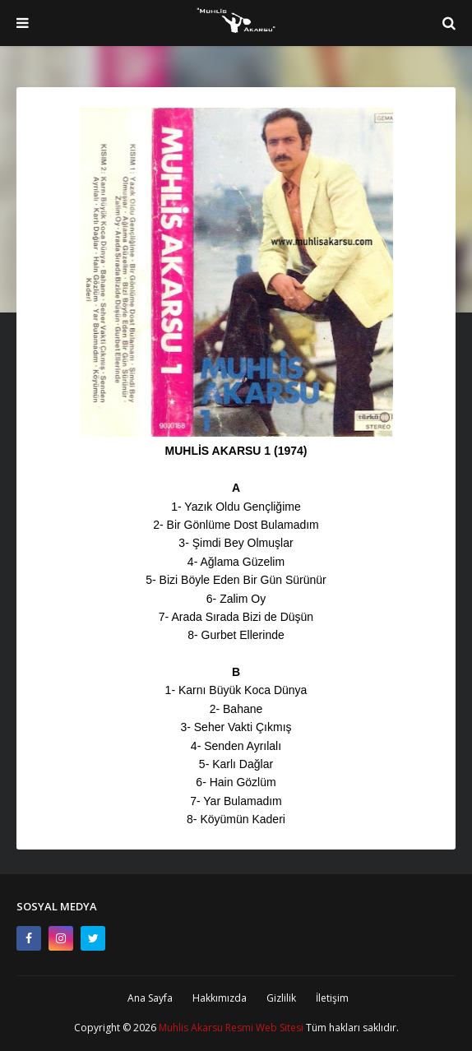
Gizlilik (281, 998)
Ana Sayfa (150, 998)
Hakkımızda (219, 998)
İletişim (332, 998)
